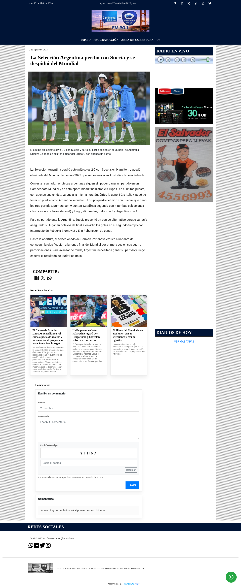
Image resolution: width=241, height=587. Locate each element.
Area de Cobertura (137, 39)
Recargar (131, 470)
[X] (188, 3)
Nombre (41, 402)
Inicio (86, 39)
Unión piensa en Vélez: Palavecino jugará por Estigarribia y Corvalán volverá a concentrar (86, 335)
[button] (175, 3)
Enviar (132, 485)
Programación (105, 39)
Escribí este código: (49, 445)
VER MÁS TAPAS (184, 341)
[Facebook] (195, 3)
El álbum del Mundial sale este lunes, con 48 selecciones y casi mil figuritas (128, 335)
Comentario (43, 416)
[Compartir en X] (43, 278)
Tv (158, 39)
